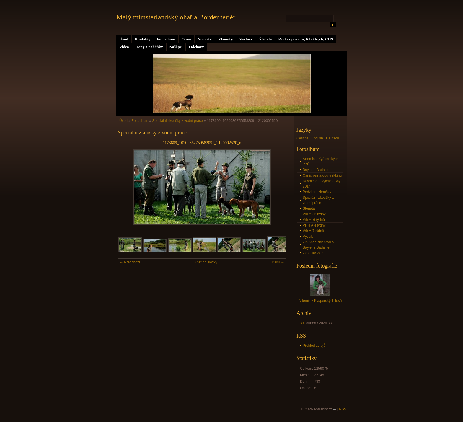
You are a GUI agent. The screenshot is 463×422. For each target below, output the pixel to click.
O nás (186, 39)
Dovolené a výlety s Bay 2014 (321, 183)
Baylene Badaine (316, 170)
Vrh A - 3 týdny (314, 214)
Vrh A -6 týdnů (314, 220)
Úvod (123, 39)
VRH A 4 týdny (314, 225)
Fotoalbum (166, 39)
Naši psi (175, 47)
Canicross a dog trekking (322, 175)
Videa (124, 47)
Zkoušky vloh (313, 253)
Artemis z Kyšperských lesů (320, 161)
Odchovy (196, 47)
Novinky (205, 39)
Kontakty (143, 39)
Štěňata (265, 39)
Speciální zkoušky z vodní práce (178, 121)
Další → (278, 262)
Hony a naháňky (149, 47)
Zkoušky (225, 39)
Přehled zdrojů (314, 345)
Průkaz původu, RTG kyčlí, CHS (305, 39)
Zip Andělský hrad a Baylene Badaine (318, 245)
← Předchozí (130, 262)
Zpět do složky (206, 262)
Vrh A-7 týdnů (313, 231)
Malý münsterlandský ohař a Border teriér (175, 17)
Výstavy (245, 39)
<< (302, 323)
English (317, 138)
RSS (342, 409)
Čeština (302, 138)
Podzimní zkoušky (317, 192)
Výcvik (308, 236)
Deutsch (332, 138)
